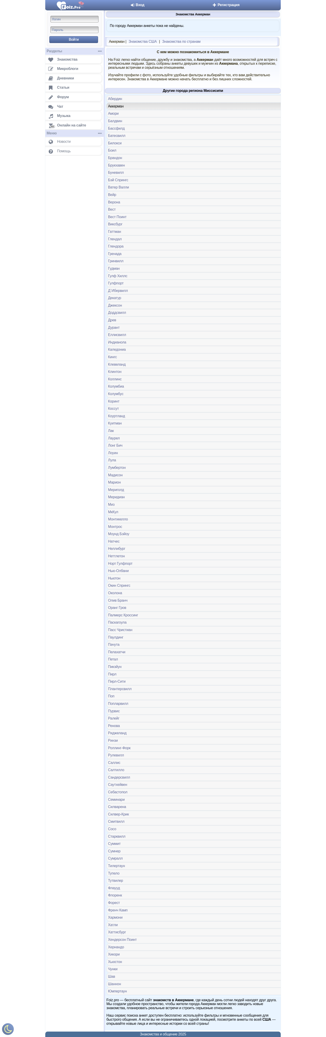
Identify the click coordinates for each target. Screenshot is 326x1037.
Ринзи (113, 740)
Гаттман (114, 232)
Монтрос (115, 527)
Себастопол (117, 792)
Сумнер (114, 851)
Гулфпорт (116, 283)
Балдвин (115, 121)
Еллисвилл (117, 335)
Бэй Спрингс (118, 180)
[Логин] (74, 19)
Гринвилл (115, 261)
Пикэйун (114, 667)
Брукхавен (116, 165)
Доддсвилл (117, 313)
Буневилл (116, 172)
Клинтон (114, 372)
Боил (112, 150)
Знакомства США (143, 41)
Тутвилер (115, 880)
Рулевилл (116, 755)
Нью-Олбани (118, 571)
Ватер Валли (118, 187)
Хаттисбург (117, 932)
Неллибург (116, 549)
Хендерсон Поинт (122, 940)
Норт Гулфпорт (120, 563)
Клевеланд (117, 364)
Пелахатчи (116, 652)
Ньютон (114, 578)
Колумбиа (116, 386)
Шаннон (114, 984)
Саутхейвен (117, 785)
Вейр (112, 195)
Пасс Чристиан (120, 630)
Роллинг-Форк (119, 748)
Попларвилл (118, 704)
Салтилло (116, 770)
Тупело (114, 873)
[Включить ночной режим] (7, 1030)
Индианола (117, 342)
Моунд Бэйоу (118, 534)
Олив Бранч (117, 600)
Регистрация (226, 5)
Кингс (112, 357)
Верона (114, 202)
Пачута (114, 644)
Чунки (112, 969)
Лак (111, 431)
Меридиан (116, 497)
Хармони (115, 917)
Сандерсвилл (119, 777)
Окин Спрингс (119, 585)
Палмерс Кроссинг (123, 615)
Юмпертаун (117, 991)
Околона (115, 593)
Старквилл (116, 836)
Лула (112, 460)
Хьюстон (115, 962)
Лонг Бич (115, 445)
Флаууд (114, 888)
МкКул (113, 512)
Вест (112, 209)
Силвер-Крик (118, 814)
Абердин (115, 99)
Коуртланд (116, 416)
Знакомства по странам (181, 41)
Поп (111, 696)
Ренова (114, 726)
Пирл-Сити (117, 681)
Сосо (112, 829)
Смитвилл (116, 821)
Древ (112, 320)
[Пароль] (74, 29)
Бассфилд (116, 128)
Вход (137, 5)
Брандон (115, 158)
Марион (114, 482)
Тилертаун (116, 866)
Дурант (114, 327)
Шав (111, 976)
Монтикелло (118, 519)
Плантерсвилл (120, 689)
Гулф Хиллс (117, 276)
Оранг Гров (117, 608)
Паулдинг (115, 637)
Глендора (115, 246)
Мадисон (115, 475)
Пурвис (114, 711)
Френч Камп (117, 910)
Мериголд (116, 490)
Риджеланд (117, 733)
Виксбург (115, 224)
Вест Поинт (117, 217)
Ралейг (113, 718)
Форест (114, 903)
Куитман (115, 423)
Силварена (117, 807)
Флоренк (115, 895)
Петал (113, 659)
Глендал (115, 239)
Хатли (113, 925)
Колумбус (115, 394)
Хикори (114, 954)
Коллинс (115, 379)
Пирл (112, 674)
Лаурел (114, 438)
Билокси (115, 143)
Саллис (114, 763)
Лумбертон (117, 468)
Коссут (113, 408)
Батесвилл (116, 136)
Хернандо (116, 947)
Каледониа (117, 349)
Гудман (114, 268)
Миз (111, 504)
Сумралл (115, 858)
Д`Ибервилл (118, 291)
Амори (113, 113)
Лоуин (113, 453)
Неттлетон (116, 556)
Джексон (115, 305)
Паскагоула (117, 622)
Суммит (114, 844)
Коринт (113, 401)
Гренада (114, 254)
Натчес (114, 541)
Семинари (116, 799)
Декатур (114, 298)
